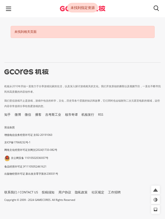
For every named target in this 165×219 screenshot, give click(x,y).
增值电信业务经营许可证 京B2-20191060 (28, 135)
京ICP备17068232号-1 (17, 142)
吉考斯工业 (53, 115)
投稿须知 (48, 192)
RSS (100, 115)
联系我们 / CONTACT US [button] (21, 192)
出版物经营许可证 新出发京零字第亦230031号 (31, 174)
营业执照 (9, 127)
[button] (155, 190)
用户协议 (64, 192)
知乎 (7, 115)
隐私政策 (81, 192)
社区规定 (98, 192)
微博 (18, 115)
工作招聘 (114, 192)
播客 (38, 115)
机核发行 (87, 115)
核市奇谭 (71, 115)
